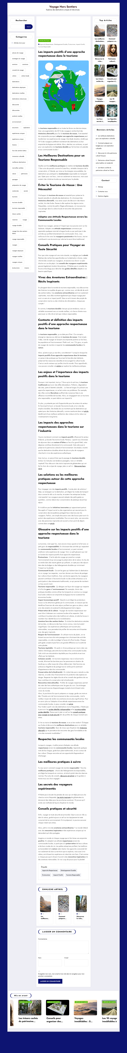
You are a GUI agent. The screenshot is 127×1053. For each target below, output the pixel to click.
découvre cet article (67, 776)
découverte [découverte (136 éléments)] (15, 105)
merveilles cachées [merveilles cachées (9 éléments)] (17, 168)
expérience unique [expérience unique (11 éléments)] (17, 139)
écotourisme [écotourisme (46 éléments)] (15, 268)
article (58, 366)
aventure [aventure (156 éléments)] (14, 64)
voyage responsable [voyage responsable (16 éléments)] (18, 239)
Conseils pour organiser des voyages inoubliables (112, 80)
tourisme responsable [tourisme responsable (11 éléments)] (18, 208)
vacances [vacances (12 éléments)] (15, 220)
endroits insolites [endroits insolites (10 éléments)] (17, 116)
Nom (50, 961)
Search (29, 27)
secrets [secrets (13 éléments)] (26, 191)
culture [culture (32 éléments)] (14, 76)
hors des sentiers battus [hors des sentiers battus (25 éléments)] (19, 151)
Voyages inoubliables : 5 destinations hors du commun (99, 100)
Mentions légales (103, 196)
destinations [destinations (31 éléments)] (15, 82)
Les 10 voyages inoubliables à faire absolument (112, 100)
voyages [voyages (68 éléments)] (14, 245)
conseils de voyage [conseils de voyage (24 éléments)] (18, 70)
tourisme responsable (44, 47)
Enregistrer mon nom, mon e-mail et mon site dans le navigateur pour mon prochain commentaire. (61, 975)
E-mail (76, 961)
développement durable (60, 44)
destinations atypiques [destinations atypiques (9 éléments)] (19, 87)
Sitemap (100, 187)
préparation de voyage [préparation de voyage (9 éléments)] (19, 185)
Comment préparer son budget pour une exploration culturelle (63, 917)
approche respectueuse (46, 44)
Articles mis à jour (19, 43)
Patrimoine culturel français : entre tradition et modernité (112, 60)
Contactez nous (103, 191)
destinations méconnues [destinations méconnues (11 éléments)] (19, 99)
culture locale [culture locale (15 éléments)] (25, 76)
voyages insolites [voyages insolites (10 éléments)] (17, 256)
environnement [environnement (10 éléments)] (16, 122)
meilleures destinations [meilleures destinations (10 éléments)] (19, 162)
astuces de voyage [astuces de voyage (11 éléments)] (17, 53)
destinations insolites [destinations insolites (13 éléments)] (18, 93)
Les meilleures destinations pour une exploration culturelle (45, 917)
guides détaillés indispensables (59, 709)
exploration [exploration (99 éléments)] (26, 128)
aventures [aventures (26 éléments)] (25, 64)
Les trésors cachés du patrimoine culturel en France (99, 80)
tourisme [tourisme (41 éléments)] (14, 197)
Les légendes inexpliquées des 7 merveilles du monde (112, 120)
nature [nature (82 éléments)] (14, 174)
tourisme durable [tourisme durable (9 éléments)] (17, 202)
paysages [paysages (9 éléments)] (15, 179)
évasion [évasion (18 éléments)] (27, 268)
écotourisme (71, 44)
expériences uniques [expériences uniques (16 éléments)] (18, 133)
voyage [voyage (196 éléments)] (25, 220)
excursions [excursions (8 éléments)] (15, 128)
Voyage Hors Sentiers (63, 7)
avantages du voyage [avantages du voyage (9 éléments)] (18, 59)
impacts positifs (80, 44)
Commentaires (63, 946)
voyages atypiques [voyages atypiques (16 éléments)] (17, 251)
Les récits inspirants (64, 797)
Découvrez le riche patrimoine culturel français (80, 917)
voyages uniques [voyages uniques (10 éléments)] (17, 262)
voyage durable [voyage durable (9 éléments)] (17, 225)
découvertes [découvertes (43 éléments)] (15, 110)
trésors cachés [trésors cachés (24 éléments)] (16, 214)
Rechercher (21, 20)
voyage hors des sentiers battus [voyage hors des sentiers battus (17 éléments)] (19, 232)
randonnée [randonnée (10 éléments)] (15, 191)
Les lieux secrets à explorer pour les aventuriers (100, 120)
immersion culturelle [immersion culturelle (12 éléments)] (18, 156)
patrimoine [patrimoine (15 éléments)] (24, 174)
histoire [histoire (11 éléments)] (14, 145)
